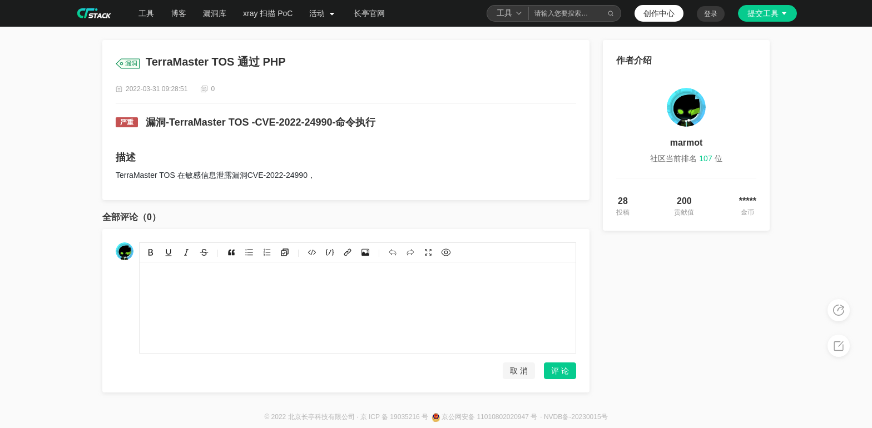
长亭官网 (369, 13)
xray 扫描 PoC (268, 13)
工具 (146, 13)
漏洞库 (214, 13)
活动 (323, 13)
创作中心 (659, 13)
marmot (686, 142)
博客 (178, 13)
